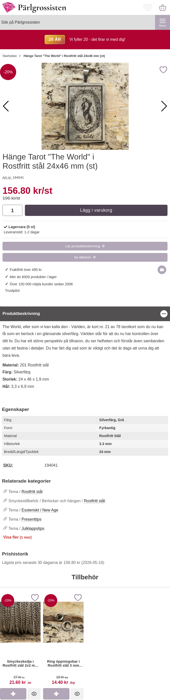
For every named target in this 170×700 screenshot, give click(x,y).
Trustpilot (12, 291)
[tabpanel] (85, 350)
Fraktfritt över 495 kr (26, 270)
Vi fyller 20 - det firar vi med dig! (85, 39)
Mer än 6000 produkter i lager (33, 277)
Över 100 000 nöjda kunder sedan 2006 (41, 284)
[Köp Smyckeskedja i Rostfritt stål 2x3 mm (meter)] (13, 694)
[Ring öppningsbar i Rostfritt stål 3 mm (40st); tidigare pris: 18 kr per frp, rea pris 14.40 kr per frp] (63, 640)
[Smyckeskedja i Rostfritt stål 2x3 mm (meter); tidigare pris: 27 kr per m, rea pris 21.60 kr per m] (20, 640)
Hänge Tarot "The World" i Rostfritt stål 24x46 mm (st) (64, 56)
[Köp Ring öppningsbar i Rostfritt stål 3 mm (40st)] (56, 694)
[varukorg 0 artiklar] (162, 7)
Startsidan (9, 56)
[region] (85, 313)
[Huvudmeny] (162, 22)
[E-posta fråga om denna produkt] (162, 269)
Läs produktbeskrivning (82, 246)
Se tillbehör (82, 257)
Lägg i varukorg (96, 210)
